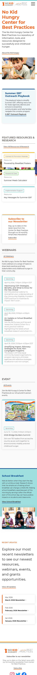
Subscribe (18, 668)
